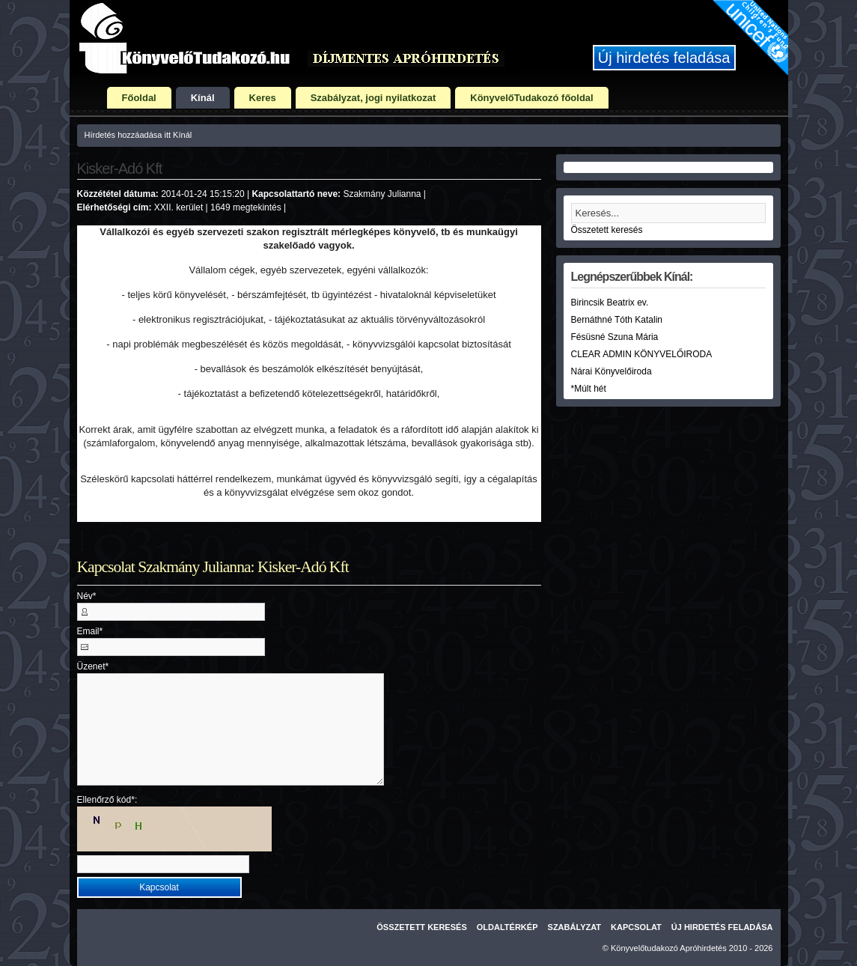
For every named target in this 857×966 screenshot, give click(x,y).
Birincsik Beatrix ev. (610, 302)
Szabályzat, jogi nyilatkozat (373, 97)
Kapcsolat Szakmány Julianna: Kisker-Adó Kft (213, 567)
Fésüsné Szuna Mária (615, 337)
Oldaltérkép (507, 927)
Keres (262, 97)
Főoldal (139, 97)
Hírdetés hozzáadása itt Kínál (138, 134)
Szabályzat (575, 927)
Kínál (203, 97)
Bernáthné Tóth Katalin (617, 320)
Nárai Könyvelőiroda (611, 371)
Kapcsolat (636, 927)
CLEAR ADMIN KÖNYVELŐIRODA (642, 354)
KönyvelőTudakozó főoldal (531, 97)
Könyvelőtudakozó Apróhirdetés (669, 948)
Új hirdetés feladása (664, 57)
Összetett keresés (607, 230)
